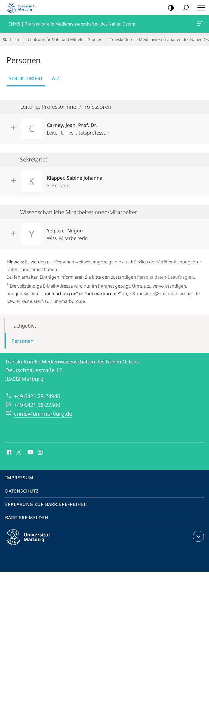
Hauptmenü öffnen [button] (199, 8)
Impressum (19, 478)
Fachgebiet (23, 325)
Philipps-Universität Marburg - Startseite (23, 7)
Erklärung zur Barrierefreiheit (46, 504)
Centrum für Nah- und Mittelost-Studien (65, 39)
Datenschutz (22, 491)
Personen (22, 341)
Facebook (8, 452)
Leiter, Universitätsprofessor (77, 127)
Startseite (11, 39)
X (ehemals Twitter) (17, 452)
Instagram (40, 452)
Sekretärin (74, 180)
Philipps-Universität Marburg (33, 541)
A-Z (55, 78)
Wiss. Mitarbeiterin (67, 232)
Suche (183, 8)
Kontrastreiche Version (169, 8)
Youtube (29, 452)
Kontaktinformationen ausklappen (197, 536)
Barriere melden (26, 518)
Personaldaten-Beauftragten (165, 277)
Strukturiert (26, 78)
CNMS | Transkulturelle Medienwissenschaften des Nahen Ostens (199, 25)
